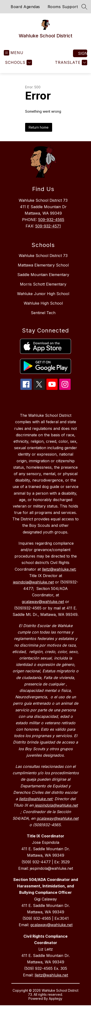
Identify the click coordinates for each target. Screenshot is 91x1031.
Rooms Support (63, 6)
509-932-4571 (48, 226)
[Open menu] (13, 53)
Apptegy (55, 998)
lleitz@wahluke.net (51, 975)
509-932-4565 (51, 219)
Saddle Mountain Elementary (43, 274)
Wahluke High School (43, 303)
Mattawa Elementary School (43, 265)
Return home (39, 127)
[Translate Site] (70, 62)
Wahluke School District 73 (43, 255)
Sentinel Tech (43, 312)
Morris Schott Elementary (43, 284)
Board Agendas (25, 6)
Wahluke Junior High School (43, 293)
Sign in (82, 53)
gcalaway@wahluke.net (51, 924)
